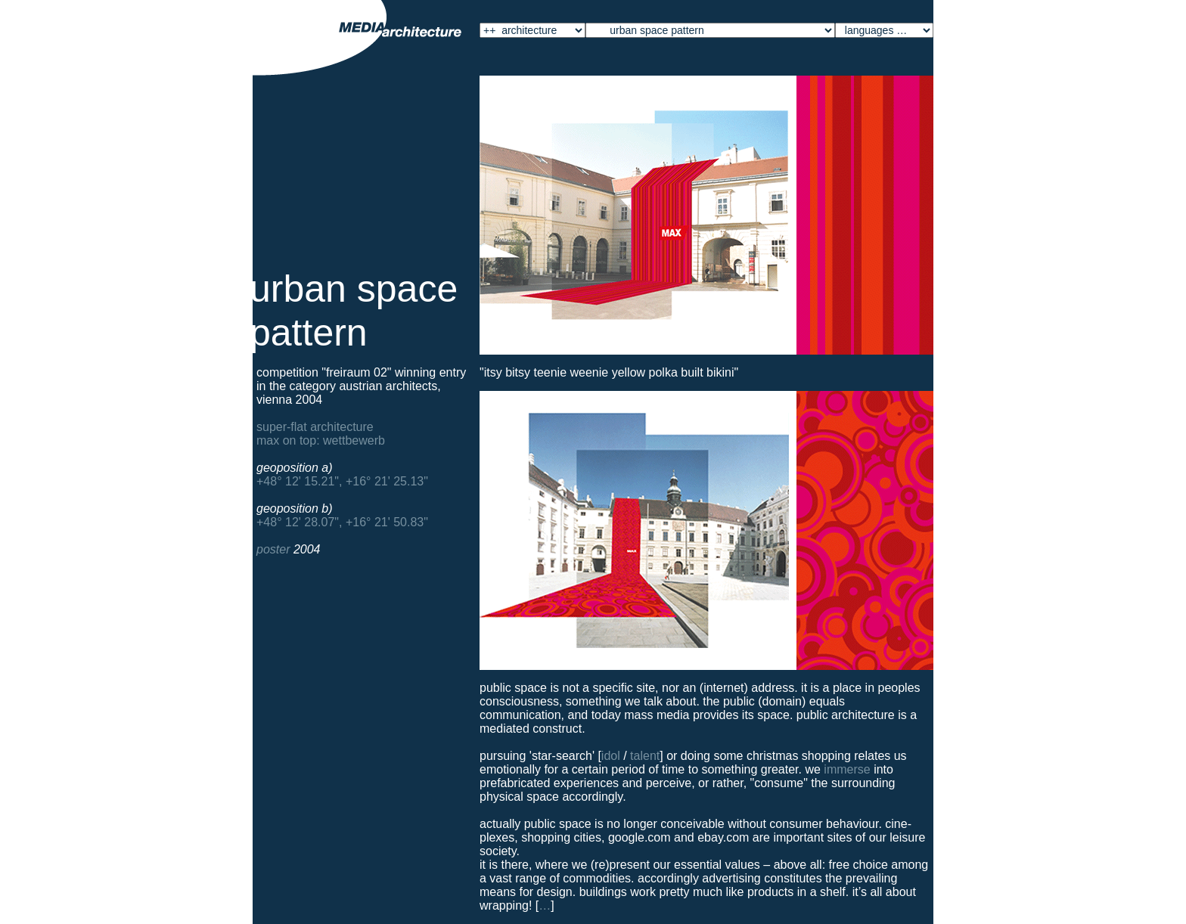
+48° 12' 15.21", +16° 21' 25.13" (342, 481)
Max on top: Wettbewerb (320, 440)
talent (645, 755)
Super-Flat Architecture (315, 426)
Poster (273, 549)
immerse (847, 769)
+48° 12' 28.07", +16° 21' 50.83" (342, 522)
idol (610, 755)
